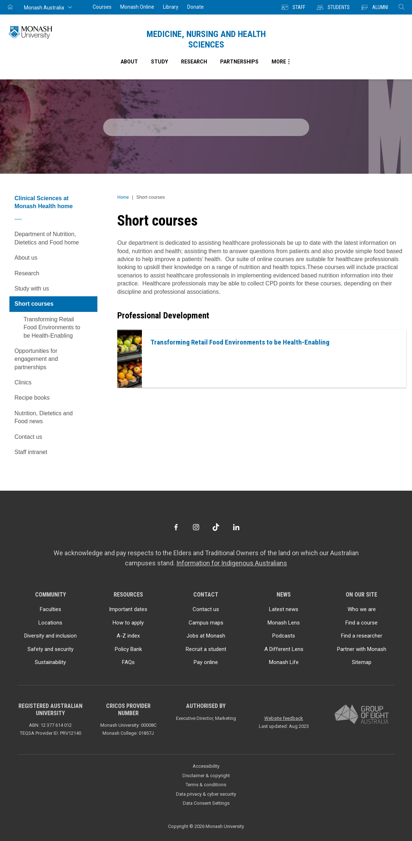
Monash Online (137, 7)
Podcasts (283, 635)
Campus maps (206, 622)
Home (123, 197)
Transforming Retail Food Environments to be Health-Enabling (52, 327)
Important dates (128, 609)
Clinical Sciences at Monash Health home (43, 202)
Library (170, 7)
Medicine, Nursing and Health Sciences (206, 39)
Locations (50, 622)
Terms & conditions (206, 784)
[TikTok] (216, 527)
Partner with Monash (361, 649)
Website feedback (283, 718)
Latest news (283, 609)
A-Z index (128, 635)
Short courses (55, 304)
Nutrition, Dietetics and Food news (43, 417)
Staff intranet (30, 452)
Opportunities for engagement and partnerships (36, 359)
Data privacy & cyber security (206, 794)
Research (55, 273)
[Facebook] (176, 527)
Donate (195, 7)
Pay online (206, 662)
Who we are (362, 609)
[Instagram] (196, 527)
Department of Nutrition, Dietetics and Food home (46, 238)
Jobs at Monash (205, 635)
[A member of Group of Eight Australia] (362, 714)
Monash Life (284, 662)
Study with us (55, 288)
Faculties (50, 609)
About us (55, 257)
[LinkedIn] (236, 527)
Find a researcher (361, 635)
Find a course (361, 622)
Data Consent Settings (206, 803)
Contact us (28, 437)
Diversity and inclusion (50, 635)
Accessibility (206, 766)
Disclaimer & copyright (206, 775)
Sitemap (361, 662)
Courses (102, 7)
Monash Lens (284, 622)
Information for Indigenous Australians (231, 563)
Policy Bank (128, 649)
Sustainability (50, 662)
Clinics (55, 382)
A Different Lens (283, 649)
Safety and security (50, 649)
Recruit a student (206, 649)
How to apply (128, 622)
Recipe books (55, 397)
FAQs (128, 662)
